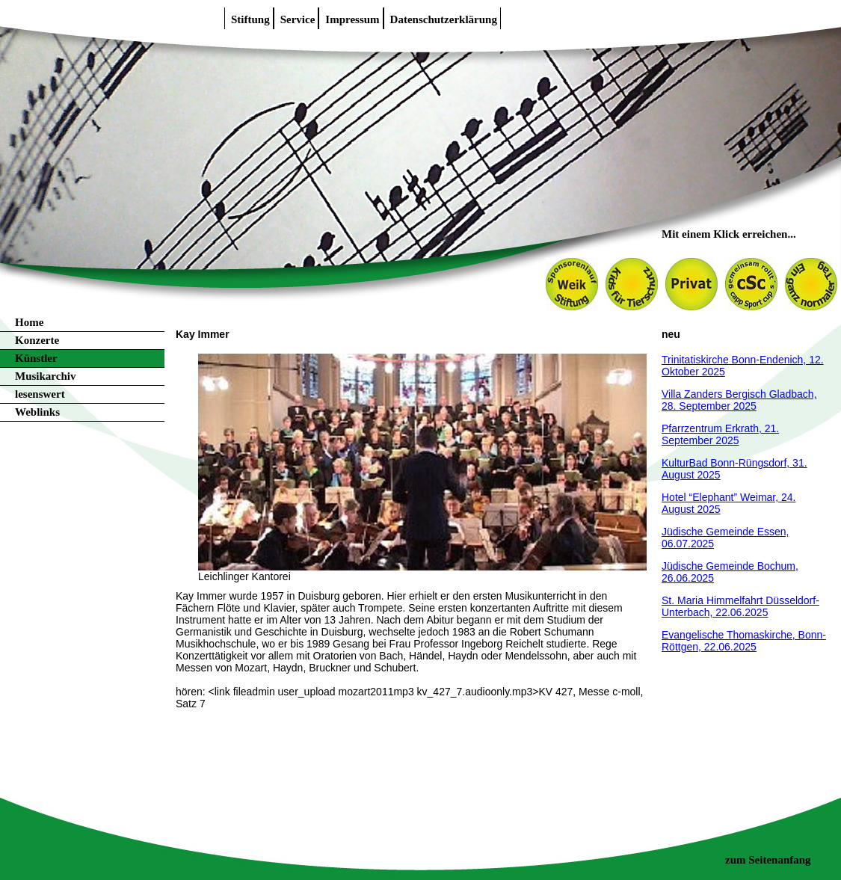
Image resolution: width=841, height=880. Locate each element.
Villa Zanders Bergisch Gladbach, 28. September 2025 (739, 400)
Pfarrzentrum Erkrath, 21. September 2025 (720, 434)
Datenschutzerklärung (443, 19)
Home (29, 322)
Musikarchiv (45, 376)
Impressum (352, 19)
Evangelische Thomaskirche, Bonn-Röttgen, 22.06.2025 (744, 641)
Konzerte (37, 340)
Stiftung (250, 19)
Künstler (36, 358)
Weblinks (37, 412)
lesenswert (40, 394)
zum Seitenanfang (768, 860)
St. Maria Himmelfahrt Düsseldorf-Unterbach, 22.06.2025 (740, 606)
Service (297, 19)
